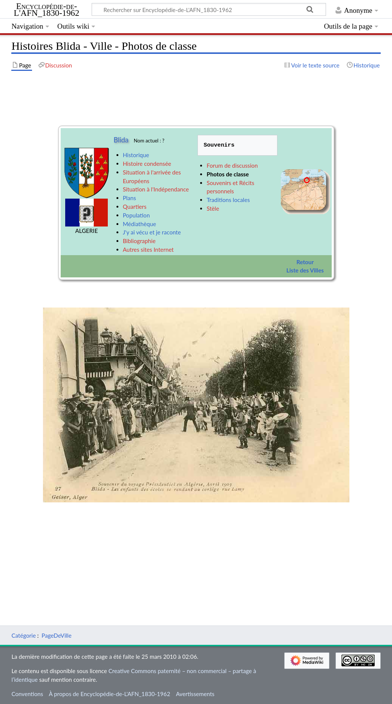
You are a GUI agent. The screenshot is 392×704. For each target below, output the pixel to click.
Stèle (213, 208)
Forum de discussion (232, 165)
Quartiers (135, 206)
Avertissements (195, 693)
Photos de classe (228, 174)
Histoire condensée (147, 163)
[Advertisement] (195, 555)
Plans (129, 197)
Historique (136, 155)
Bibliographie (139, 240)
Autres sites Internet (148, 249)
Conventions (27, 693)
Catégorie (23, 635)
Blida (121, 140)
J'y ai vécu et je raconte (152, 232)
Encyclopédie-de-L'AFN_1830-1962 (47, 10)
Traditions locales (228, 199)
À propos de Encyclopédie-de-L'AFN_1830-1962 (109, 693)
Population (136, 215)
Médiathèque (139, 223)
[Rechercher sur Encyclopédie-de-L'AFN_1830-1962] (209, 9)
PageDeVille (56, 635)
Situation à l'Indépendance (156, 189)
